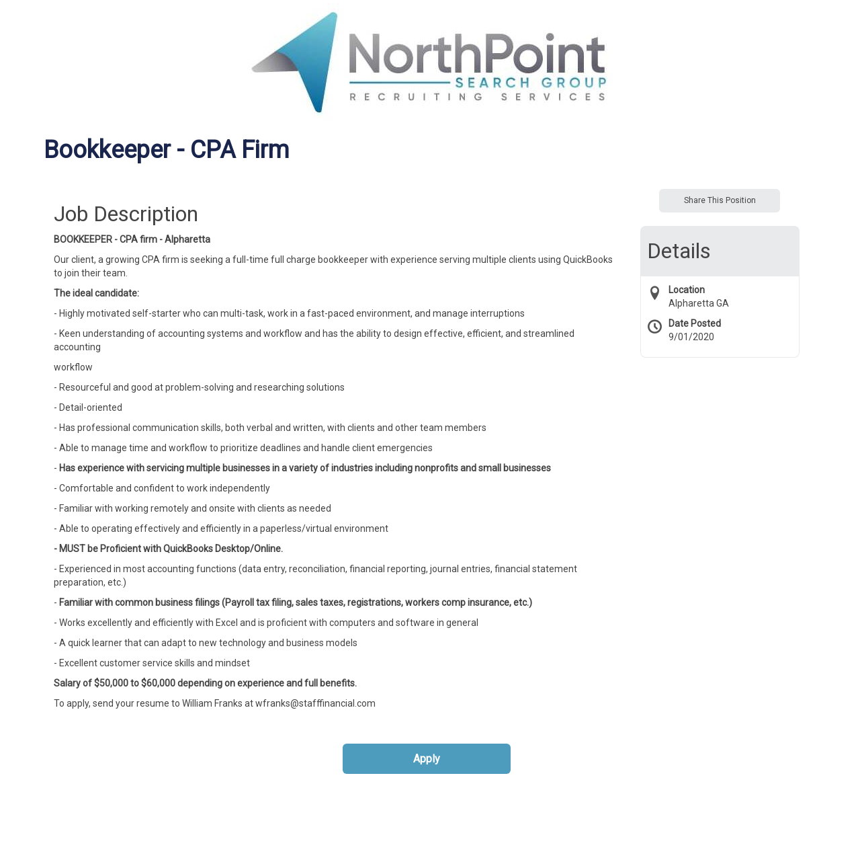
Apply (426, 758)
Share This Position (720, 200)
